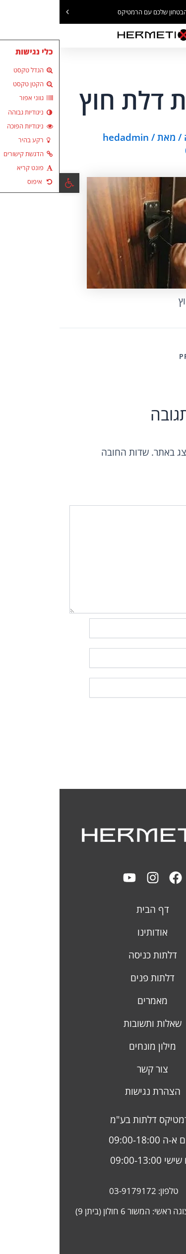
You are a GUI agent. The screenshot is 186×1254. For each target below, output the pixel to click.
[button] (178, 12)
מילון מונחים (93, 1046)
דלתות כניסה (93, 954)
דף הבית (93, 909)
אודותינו (93, 932)
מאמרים (93, 1000)
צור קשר (93, 1068)
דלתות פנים (93, 977)
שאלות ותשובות (93, 1023)
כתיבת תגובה (150, 137)
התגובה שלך (155, 498)
